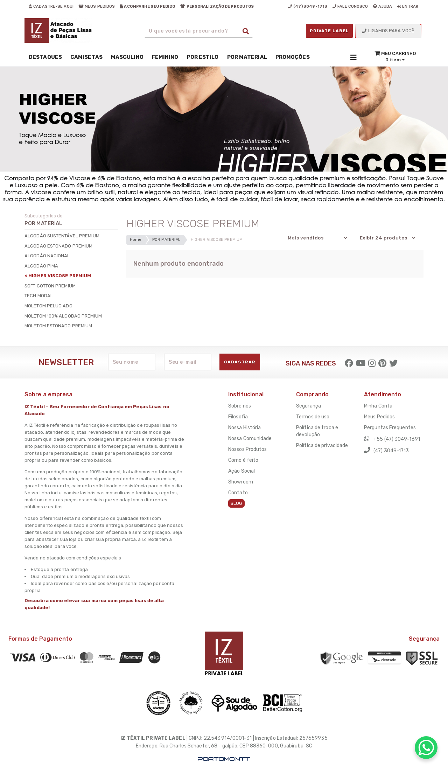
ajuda (382, 6)
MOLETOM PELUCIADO (48, 305)
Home (135, 239)
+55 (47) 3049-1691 (392, 438)
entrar (407, 6)
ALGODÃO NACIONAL (47, 255)
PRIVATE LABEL (329, 30)
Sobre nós (239, 406)
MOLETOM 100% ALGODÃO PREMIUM (63, 316)
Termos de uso (312, 417)
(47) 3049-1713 (386, 450)
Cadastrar (239, 362)
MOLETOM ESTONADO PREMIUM (58, 325)
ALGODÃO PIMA (41, 266)
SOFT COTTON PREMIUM (50, 285)
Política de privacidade (322, 445)
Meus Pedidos (379, 417)
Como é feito (243, 460)
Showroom (240, 482)
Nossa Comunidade (250, 438)
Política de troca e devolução (317, 431)
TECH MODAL (38, 295)
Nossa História (244, 428)
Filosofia (238, 417)
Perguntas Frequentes (390, 428)
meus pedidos (97, 6)
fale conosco (350, 6)
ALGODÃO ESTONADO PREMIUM (58, 246)
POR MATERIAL (166, 239)
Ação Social (241, 471)
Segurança (308, 406)
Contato (238, 493)
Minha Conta (378, 406)
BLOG (236, 503)
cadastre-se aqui (51, 6)
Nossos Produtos (247, 449)
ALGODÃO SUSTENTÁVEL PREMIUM (61, 235)
